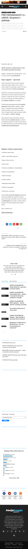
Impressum (14, 544)
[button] (26, 7)
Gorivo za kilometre (4, 288)
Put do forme (10, 10)
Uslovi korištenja (18, 543)
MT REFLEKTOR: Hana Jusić (8, 342)
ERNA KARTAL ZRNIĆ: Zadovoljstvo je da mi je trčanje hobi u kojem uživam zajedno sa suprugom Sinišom (13, 237)
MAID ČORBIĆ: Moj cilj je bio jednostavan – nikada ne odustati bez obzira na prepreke (13, 351)
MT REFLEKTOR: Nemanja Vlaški (9, 360)
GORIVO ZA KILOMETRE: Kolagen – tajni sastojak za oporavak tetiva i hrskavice (17, 317)
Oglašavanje (20, 544)
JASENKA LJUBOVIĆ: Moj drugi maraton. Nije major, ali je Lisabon (14, 355)
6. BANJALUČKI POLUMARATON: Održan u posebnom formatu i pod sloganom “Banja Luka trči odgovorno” (15, 247)
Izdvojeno (4, 311)
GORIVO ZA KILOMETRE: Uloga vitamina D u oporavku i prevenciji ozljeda (18, 287)
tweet (18, 228)
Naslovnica (3, 10)
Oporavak (17, 10)
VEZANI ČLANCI (4, 281)
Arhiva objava (8, 544)
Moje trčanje (14, 263)
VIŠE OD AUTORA (13, 281)
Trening (13, 12)
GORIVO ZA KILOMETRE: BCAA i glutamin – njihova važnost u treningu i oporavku (18, 302)
